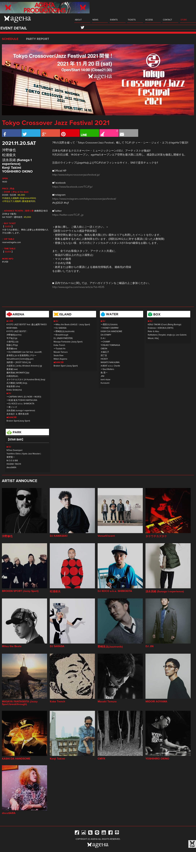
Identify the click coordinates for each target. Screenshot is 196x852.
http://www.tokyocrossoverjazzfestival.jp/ (76, 174)
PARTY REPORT (37, 39)
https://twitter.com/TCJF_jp (67, 215)
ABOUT (78, 20)
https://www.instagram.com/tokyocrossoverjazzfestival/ (84, 199)
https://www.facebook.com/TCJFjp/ (72, 187)
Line (97, 833)
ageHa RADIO (117, 833)
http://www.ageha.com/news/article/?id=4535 (78, 287)
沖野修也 (9, 150)
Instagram (84, 833)
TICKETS (132, 20)
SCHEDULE (10, 39)
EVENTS (114, 20)
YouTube (104, 833)
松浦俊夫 (9, 155)
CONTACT (167, 20)
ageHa (17, 19)
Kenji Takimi (11, 167)
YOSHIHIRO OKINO (17, 171)
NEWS (95, 20)
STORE (183, 20)
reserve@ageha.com (11, 242)
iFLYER (5, 262)
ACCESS (149, 20)
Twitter (90, 833)
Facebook (110, 833)
